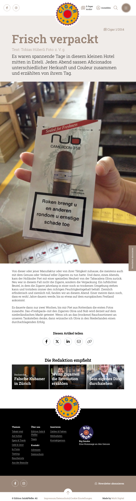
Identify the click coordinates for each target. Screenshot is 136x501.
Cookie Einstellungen (81, 498)
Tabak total (17, 431)
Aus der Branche (20, 462)
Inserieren (55, 426)
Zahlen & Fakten (58, 431)
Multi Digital (117, 498)
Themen (16, 426)
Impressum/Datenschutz (56, 498)
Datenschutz (37, 454)
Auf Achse (17, 435)
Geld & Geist (18, 444)
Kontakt (35, 445)
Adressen (36, 449)
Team (34, 439)
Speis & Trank (19, 440)
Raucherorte (18, 458)
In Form (16, 449)
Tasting (16, 453)
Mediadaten (56, 435)
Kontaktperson (57, 440)
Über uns (35, 426)
